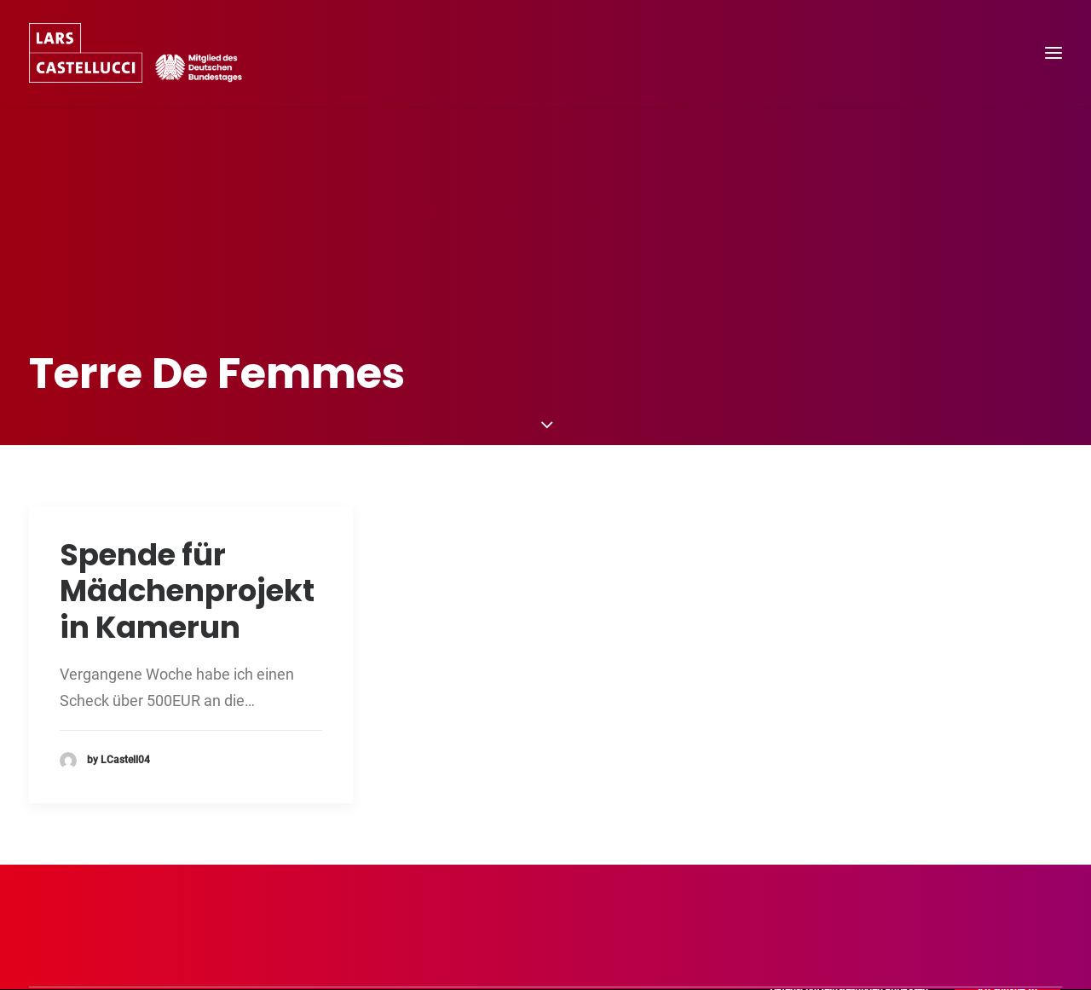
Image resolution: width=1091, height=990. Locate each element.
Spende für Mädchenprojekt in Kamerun (187, 554)
